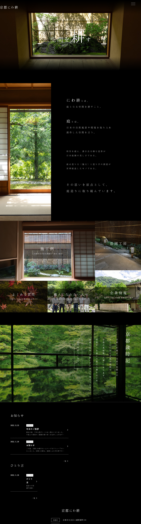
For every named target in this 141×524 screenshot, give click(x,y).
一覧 (64, 461)
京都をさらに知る (78, 352)
